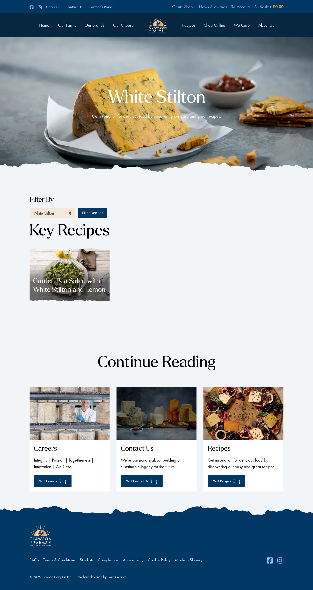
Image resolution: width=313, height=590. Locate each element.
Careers (52, 7)
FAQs (34, 559)
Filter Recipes (92, 213)
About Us (266, 25)
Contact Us (73, 7)
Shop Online (214, 25)
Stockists (86, 559)
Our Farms (67, 25)
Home (44, 25)
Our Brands (94, 25)
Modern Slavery (189, 559)
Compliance (108, 559)
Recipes (188, 25)
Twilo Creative (116, 577)
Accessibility (133, 559)
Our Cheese (123, 25)
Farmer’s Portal (101, 7)
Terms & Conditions (59, 559)
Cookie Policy (159, 559)
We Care (242, 25)
